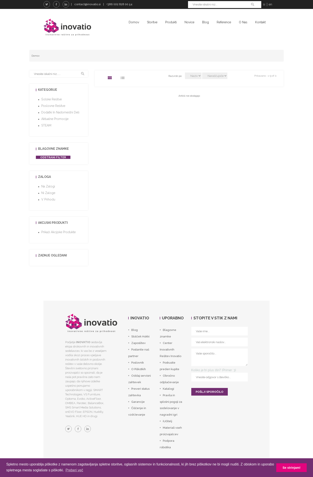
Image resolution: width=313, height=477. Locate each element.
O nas (243, 22)
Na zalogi (48, 186)
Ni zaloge (48, 193)
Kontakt (260, 22)
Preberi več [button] (74, 470)
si (264, 4)
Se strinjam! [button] (291, 467)
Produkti (171, 22)
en (270, 4)
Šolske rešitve (51, 99)
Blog (205, 22)
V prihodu (48, 199)
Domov (134, 22)
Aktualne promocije (54, 119)
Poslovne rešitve (53, 106)
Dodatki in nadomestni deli (60, 112)
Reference (224, 22)
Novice (189, 22)
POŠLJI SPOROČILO (209, 391)
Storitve (152, 22)
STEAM (46, 125)
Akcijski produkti (53, 222)
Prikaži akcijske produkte (58, 232)
